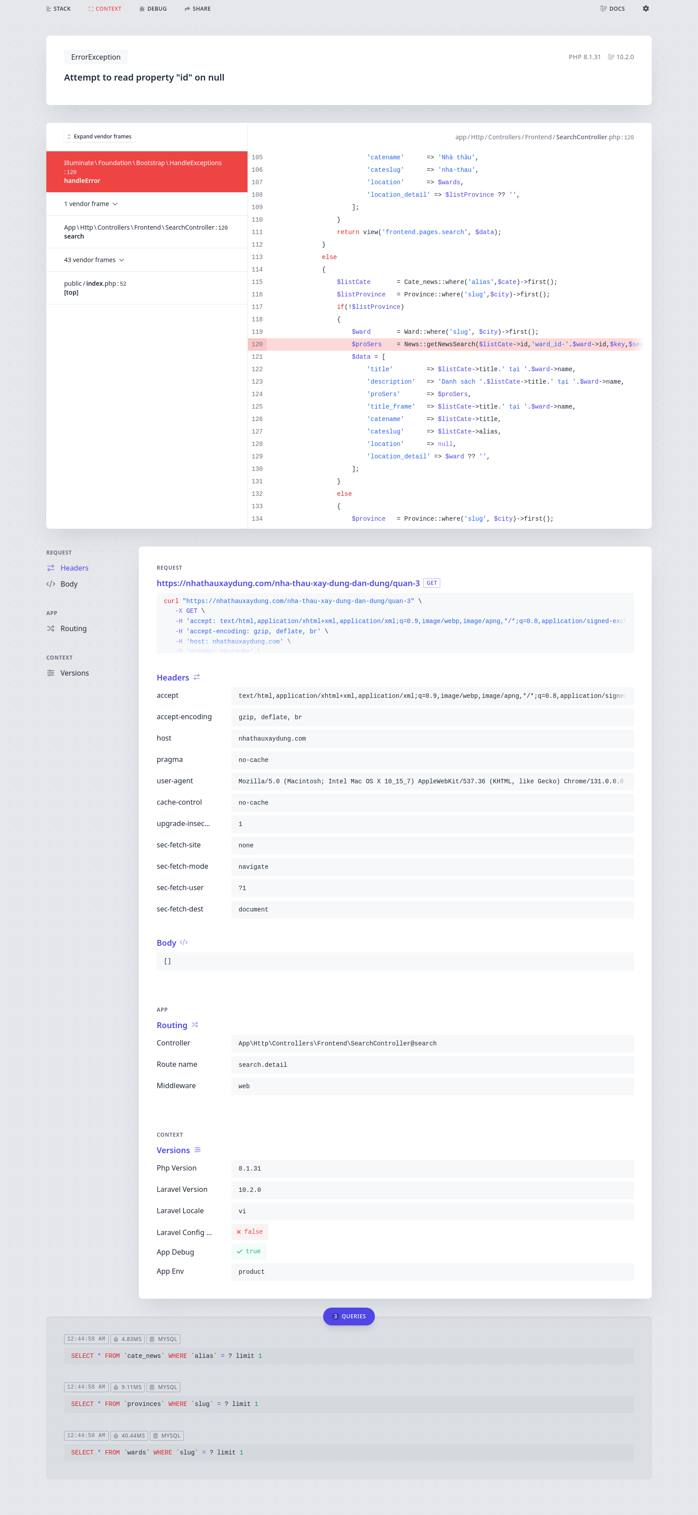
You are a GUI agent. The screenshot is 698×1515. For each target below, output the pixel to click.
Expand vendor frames (99, 136)
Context (59, 657)
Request (59, 552)
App (51, 613)
